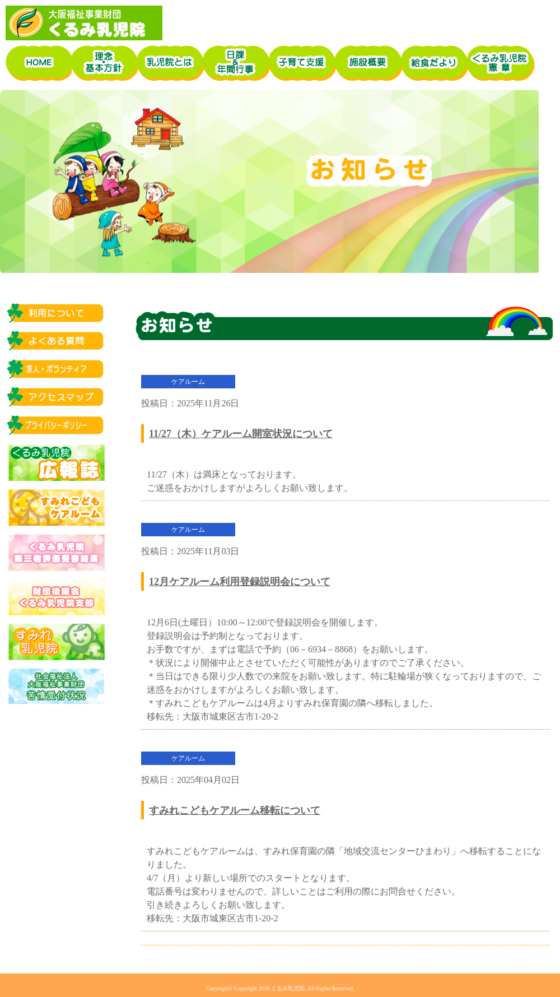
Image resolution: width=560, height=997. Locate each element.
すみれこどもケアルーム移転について (234, 810)
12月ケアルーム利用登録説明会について (239, 581)
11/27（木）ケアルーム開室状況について (241, 433)
